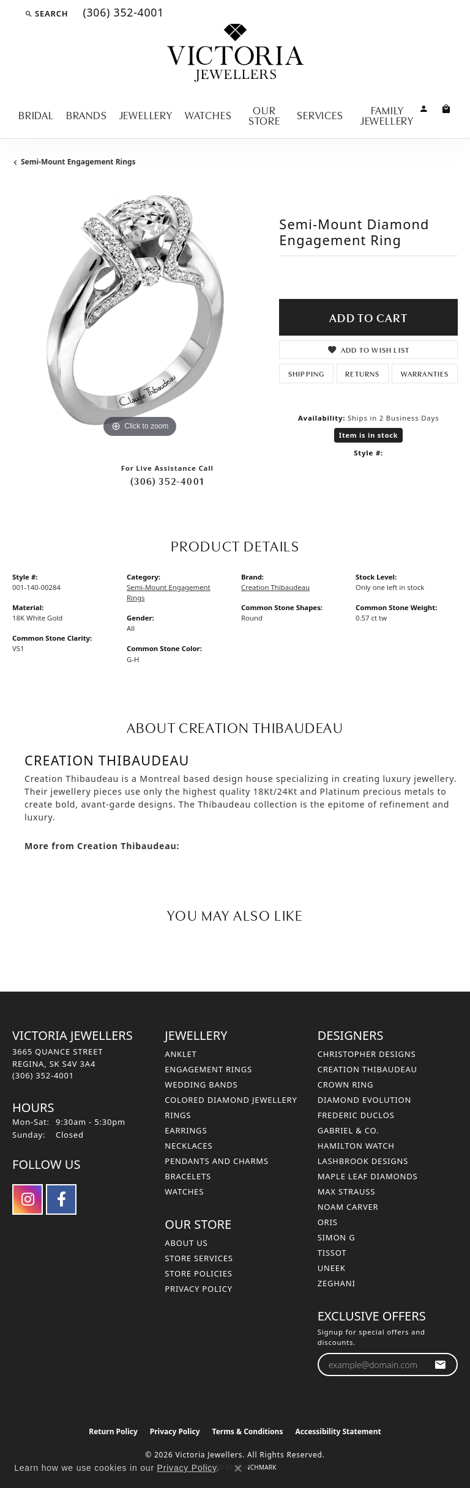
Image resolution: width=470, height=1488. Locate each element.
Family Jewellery (387, 115)
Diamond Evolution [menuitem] (364, 1099)
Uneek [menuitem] (332, 1267)
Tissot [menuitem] (332, 1252)
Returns (362, 373)
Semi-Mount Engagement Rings (78, 162)
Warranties (425, 373)
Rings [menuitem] (178, 1115)
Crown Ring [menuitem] (346, 1084)
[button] (46, 13)
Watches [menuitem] (184, 1191)
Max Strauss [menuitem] (346, 1191)
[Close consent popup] (238, 1468)
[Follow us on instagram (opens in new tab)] (27, 1199)
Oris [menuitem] (328, 1222)
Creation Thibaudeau (275, 587)
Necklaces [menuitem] (188, 1145)
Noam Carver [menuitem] (348, 1206)
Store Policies (198, 1273)
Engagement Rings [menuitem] (208, 1069)
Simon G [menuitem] (337, 1237)
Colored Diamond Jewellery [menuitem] (231, 1099)
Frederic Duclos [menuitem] (356, 1115)
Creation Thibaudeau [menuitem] (367, 1069)
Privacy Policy (199, 1288)
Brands (86, 114)
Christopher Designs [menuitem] (367, 1053)
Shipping (306, 373)
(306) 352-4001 (167, 480)
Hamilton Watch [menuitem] (356, 1145)
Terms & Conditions (247, 1431)
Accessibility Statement (338, 1431)
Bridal (36, 114)
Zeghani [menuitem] (337, 1283)
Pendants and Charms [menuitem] (217, 1160)
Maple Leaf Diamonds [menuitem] (368, 1176)
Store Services (199, 1258)
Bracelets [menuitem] (188, 1176)
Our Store (264, 115)
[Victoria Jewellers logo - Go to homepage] (235, 53)
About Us (186, 1242)
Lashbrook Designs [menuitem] (363, 1160)
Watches (208, 114)
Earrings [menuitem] (186, 1130)
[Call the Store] (43, 1075)
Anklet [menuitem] (180, 1053)
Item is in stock (368, 435)
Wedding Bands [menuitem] (201, 1084)
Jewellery (146, 114)
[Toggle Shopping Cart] (446, 107)
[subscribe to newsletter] (440, 1365)
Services (320, 114)
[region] (139, 313)
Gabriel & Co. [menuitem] (348, 1130)
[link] (122, 13)
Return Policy (113, 1431)
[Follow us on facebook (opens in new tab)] (61, 1199)
